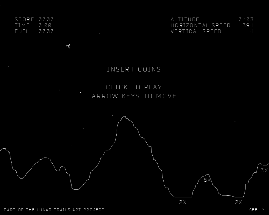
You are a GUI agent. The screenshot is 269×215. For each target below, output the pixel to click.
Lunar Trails (54, 209)
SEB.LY (257, 209)
